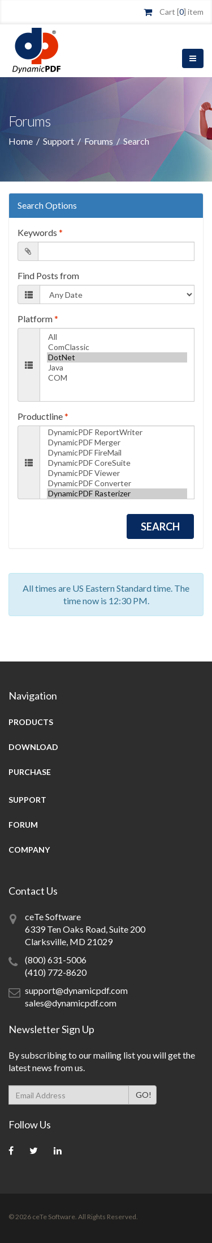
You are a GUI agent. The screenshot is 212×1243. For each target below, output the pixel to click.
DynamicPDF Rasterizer (117, 493)
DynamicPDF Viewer (117, 473)
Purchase (29, 772)
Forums (98, 141)
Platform (38, 318)
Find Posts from (48, 275)
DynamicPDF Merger (117, 442)
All (117, 337)
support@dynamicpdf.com (76, 990)
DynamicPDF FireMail (117, 453)
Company (29, 849)
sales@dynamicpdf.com (70, 1002)
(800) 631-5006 (55, 959)
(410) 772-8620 (55, 972)
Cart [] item (181, 11)
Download (33, 747)
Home (20, 141)
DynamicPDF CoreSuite (117, 463)
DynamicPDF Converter (117, 483)
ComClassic (117, 347)
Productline (43, 416)
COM (117, 378)
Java (117, 368)
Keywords (40, 232)
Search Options (47, 205)
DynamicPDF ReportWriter (117, 432)
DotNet (117, 357)
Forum (23, 824)
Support (58, 141)
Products (30, 722)
